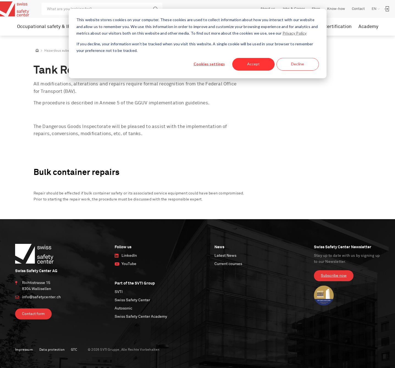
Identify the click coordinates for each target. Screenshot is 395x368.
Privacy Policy (295, 33)
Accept (253, 64)
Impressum (24, 350)
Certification (338, 26)
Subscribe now (334, 276)
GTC (74, 350)
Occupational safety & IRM (46, 26)
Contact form (33, 314)
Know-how (336, 9)
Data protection (52, 350)
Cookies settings (209, 64)
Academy (368, 26)
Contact (358, 9)
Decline (297, 64)
